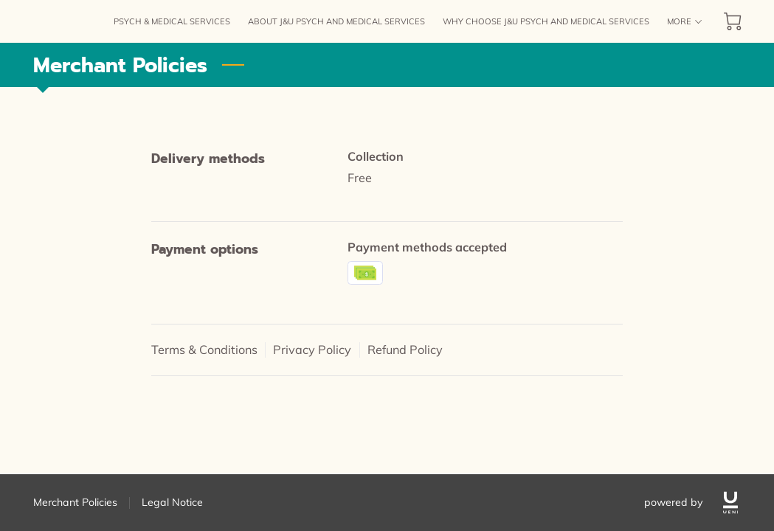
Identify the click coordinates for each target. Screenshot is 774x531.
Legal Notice (172, 502)
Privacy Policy (312, 349)
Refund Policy (405, 349)
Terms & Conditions (204, 349)
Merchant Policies (75, 502)
